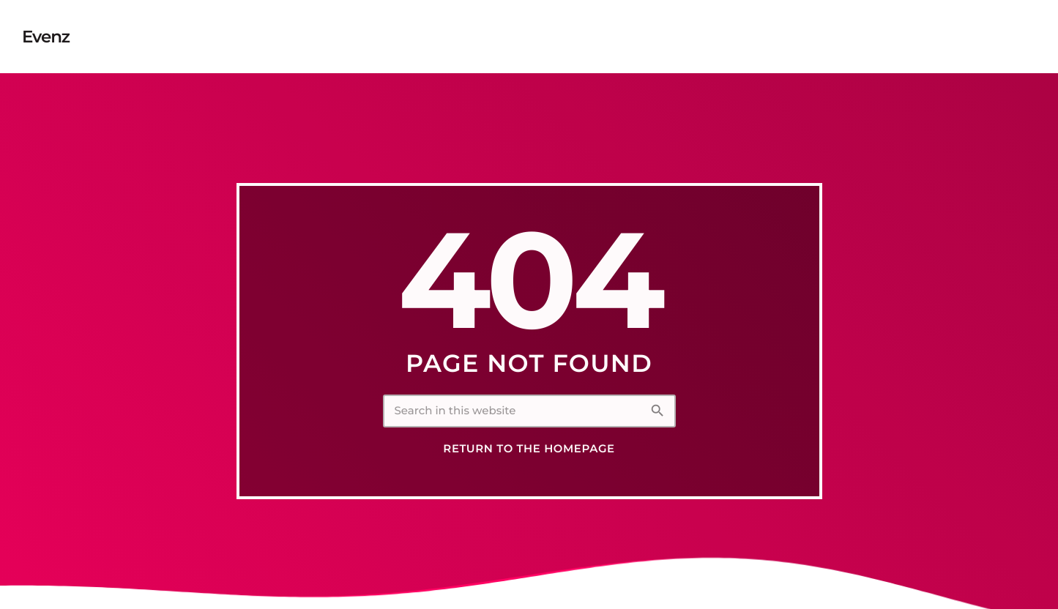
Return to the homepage (528, 448)
